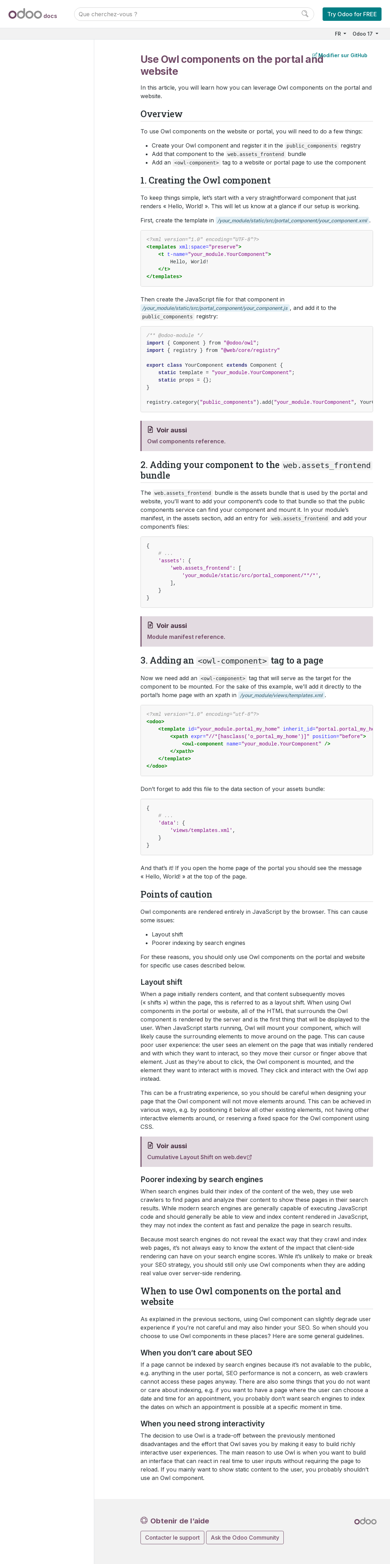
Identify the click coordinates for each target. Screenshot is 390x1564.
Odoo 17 (363, 34)
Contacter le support (172, 1537)
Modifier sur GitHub (339, 55)
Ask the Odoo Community (245, 1537)
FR (338, 34)
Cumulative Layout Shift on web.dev (196, 1157)
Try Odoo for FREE (352, 14)
